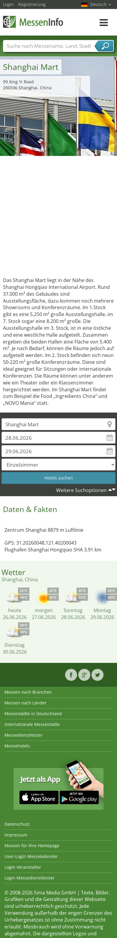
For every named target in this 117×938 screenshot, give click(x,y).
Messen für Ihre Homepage (31, 845)
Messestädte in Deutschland (33, 713)
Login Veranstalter (22, 867)
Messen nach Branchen (28, 692)
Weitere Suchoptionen (81, 490)
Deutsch (100, 4)
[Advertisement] (56, 215)
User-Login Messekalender (31, 856)
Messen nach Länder (25, 703)
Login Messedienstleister (29, 878)
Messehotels (17, 746)
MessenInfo (33, 21)
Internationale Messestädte (32, 724)
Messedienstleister (23, 735)
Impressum (15, 835)
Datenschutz (17, 824)
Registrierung (32, 4)
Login (8, 4)
